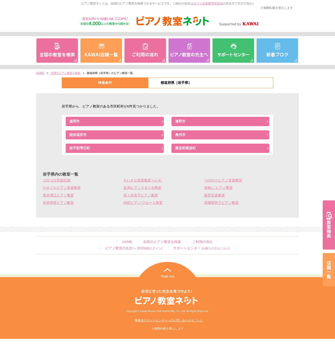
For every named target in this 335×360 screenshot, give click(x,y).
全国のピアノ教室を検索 (65, 73)
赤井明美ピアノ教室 (58, 203)
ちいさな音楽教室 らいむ (142, 180)
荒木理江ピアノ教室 (58, 195)
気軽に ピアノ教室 (218, 188)
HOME (40, 73)
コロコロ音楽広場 (56, 180)
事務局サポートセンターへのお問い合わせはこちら (169, 320)
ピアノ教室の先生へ (133, 248)
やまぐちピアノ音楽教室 (62, 188)
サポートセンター (201, 248)
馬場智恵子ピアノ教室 (221, 203)
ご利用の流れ (202, 242)
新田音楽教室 (214, 195)
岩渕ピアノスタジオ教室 (142, 188)
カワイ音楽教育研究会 (208, 3)
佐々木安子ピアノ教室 (140, 195)
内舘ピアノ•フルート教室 (143, 203)
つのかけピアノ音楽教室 (223, 180)
